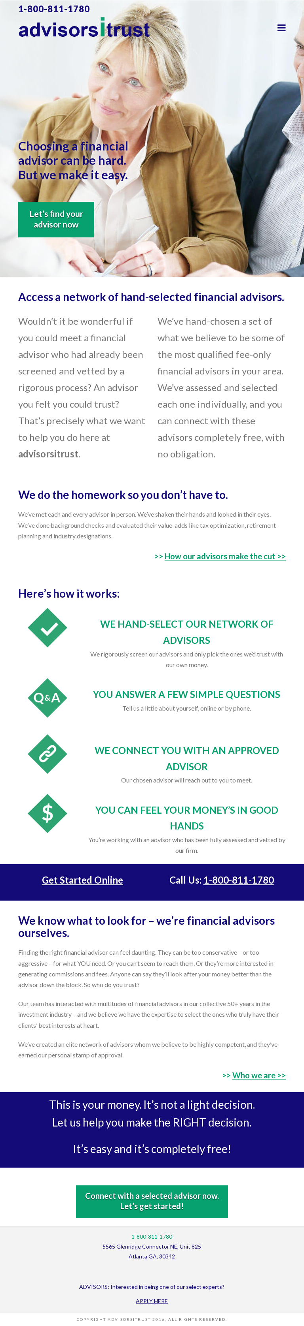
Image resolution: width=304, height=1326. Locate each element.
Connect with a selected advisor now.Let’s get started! (152, 1201)
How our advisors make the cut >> (225, 556)
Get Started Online (82, 880)
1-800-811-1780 (54, 9)
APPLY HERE (152, 1301)
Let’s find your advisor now (56, 219)
